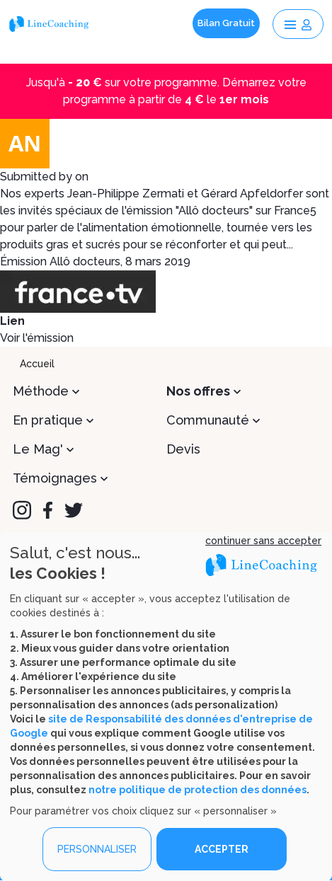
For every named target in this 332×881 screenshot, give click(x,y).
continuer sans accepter (263, 540)
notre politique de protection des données (197, 789)
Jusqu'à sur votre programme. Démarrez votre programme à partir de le (166, 91)
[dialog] (166, 706)
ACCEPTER (221, 849)
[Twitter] (73, 510)
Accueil (37, 363)
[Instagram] (22, 510)
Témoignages (55, 478)
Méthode (41, 391)
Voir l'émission (37, 338)
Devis (183, 449)
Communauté (207, 420)
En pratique (48, 420)
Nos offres (198, 391)
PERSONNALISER (97, 849)
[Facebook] (47, 510)
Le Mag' (38, 449)
